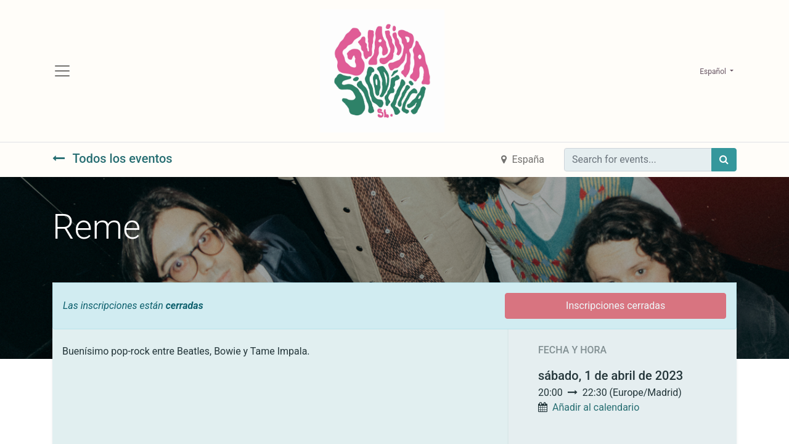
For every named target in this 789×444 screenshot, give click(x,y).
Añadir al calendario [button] (595, 408)
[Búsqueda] (724, 161)
